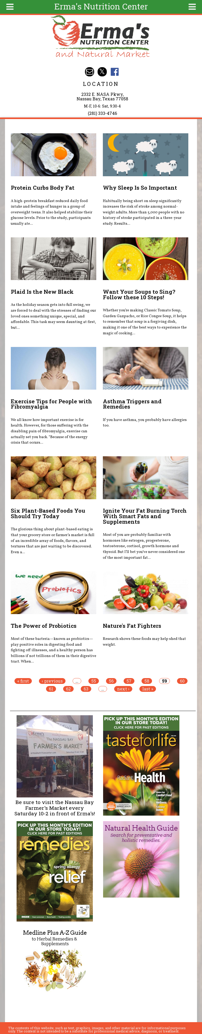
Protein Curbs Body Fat (42, 187)
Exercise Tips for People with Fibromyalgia (51, 404)
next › (123, 689)
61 (51, 689)
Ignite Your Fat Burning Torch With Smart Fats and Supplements (145, 516)
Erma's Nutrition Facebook (114, 71)
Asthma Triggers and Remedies (132, 404)
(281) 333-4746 (102, 113)
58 (146, 681)
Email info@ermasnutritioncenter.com (89, 71)
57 (129, 681)
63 (86, 689)
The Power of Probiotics (44, 625)
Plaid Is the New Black (42, 291)
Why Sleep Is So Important (140, 187)
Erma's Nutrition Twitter (102, 71)
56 (111, 681)
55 (93, 681)
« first (23, 681)
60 (182, 681)
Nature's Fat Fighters (132, 625)
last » (147, 689)
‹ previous (52, 681)
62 (68, 689)
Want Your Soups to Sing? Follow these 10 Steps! (139, 294)
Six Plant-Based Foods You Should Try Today (48, 513)
